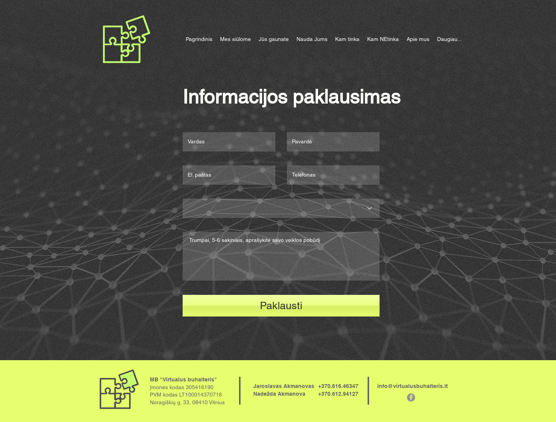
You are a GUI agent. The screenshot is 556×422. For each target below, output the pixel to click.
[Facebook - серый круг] (411, 397)
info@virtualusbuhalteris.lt (412, 386)
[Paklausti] (281, 305)
